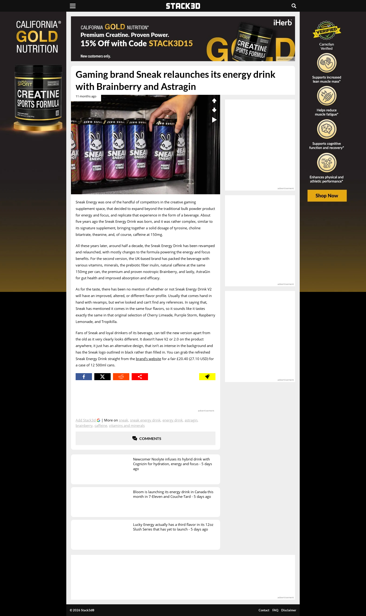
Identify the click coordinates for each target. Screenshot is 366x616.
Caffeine (101, 425)
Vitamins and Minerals (127, 425)
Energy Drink (172, 420)
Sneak (123, 420)
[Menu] (73, 6)
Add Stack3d (86, 420)
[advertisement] (37, 103)
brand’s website (148, 358)
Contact (264, 610)
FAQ (275, 610)
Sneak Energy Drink (145, 420)
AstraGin (191, 420)
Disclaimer (288, 610)
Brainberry (84, 425)
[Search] (294, 6)
